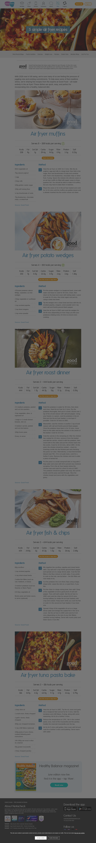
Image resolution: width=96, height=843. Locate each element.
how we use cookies (79, 833)
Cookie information (53, 838)
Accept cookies (41, 838)
